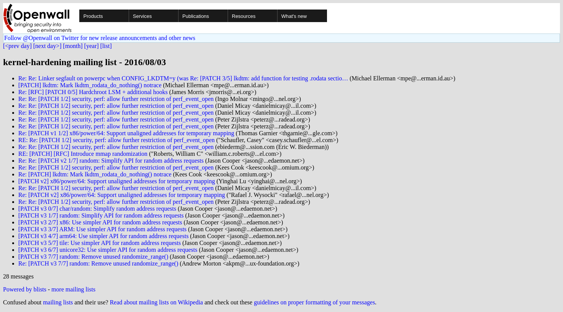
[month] (73, 46)
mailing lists (58, 302)
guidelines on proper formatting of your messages (314, 302)
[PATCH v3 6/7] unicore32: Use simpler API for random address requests (107, 249)
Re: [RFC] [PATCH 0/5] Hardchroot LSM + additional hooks (92, 92)
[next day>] (47, 46)
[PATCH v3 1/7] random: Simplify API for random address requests (100, 215)
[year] (91, 46)
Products (93, 16)
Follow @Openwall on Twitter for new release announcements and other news (99, 38)
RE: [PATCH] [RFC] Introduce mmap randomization (82, 153)
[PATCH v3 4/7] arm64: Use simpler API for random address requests (103, 236)
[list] (106, 46)
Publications (195, 16)
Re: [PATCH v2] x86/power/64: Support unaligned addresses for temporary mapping (121, 195)
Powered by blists (24, 289)
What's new (294, 16)
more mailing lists (73, 289)
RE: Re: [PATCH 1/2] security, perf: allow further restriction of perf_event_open (116, 140)
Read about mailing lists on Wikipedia (156, 302)
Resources (243, 16)
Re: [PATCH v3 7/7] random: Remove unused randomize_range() (98, 263)
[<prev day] (17, 46)
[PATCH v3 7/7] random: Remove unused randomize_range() (93, 256)
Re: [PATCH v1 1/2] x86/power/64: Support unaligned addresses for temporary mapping (126, 133)
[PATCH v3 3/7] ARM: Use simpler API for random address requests (102, 229)
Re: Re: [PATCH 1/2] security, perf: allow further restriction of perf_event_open (116, 99)
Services (142, 16)
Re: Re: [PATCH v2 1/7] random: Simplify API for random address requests (111, 160)
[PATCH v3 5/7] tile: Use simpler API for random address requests (99, 243)
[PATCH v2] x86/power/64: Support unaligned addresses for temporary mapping (116, 181)
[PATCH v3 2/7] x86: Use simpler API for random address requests (100, 222)
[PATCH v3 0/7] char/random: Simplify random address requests (97, 208)
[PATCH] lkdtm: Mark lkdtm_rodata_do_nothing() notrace (89, 85)
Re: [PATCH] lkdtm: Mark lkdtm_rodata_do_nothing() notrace (94, 174)
